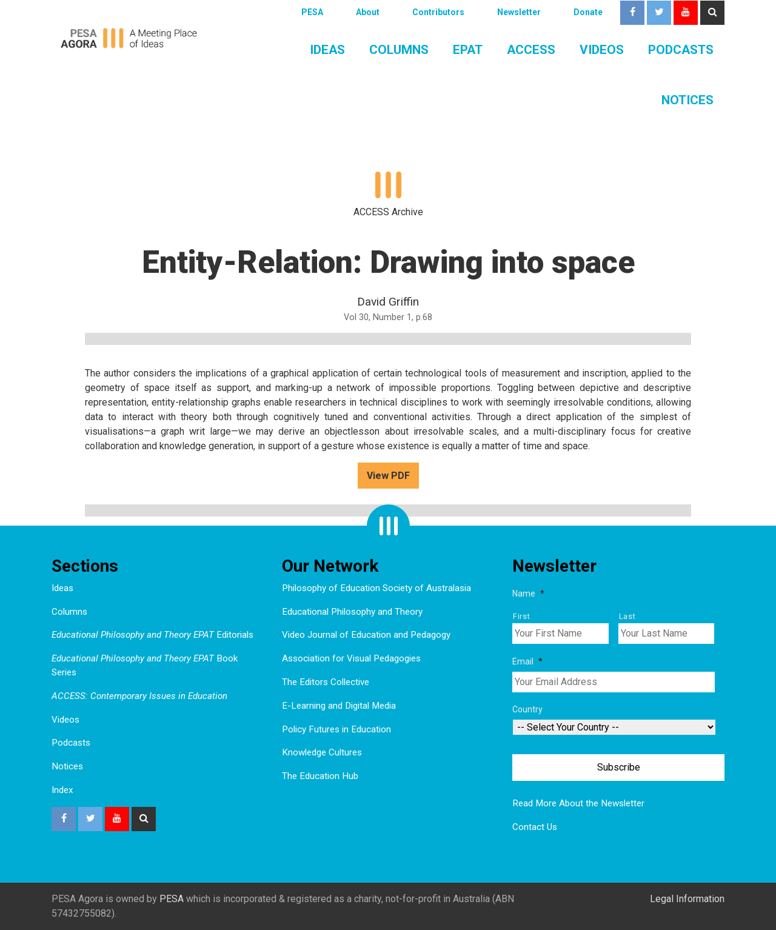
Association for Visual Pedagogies (351, 658)
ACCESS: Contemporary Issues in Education (139, 696)
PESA (312, 12)
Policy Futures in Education (336, 729)
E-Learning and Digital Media (339, 705)
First (521, 616)
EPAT (468, 49)
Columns (399, 49)
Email (527, 661)
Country (527, 709)
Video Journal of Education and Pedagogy (366, 634)
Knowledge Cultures (322, 752)
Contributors (438, 12)
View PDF (388, 475)
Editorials (152, 634)
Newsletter (519, 12)
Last (627, 616)
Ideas (327, 49)
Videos (602, 49)
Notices (687, 100)
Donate (588, 12)
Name (528, 593)
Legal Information (687, 899)
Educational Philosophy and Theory (352, 611)
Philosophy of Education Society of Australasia (376, 588)
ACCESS (531, 49)
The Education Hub (320, 776)
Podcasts (681, 49)
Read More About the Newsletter (578, 803)
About (368, 12)
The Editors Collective (325, 682)
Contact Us (534, 826)
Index (62, 789)
